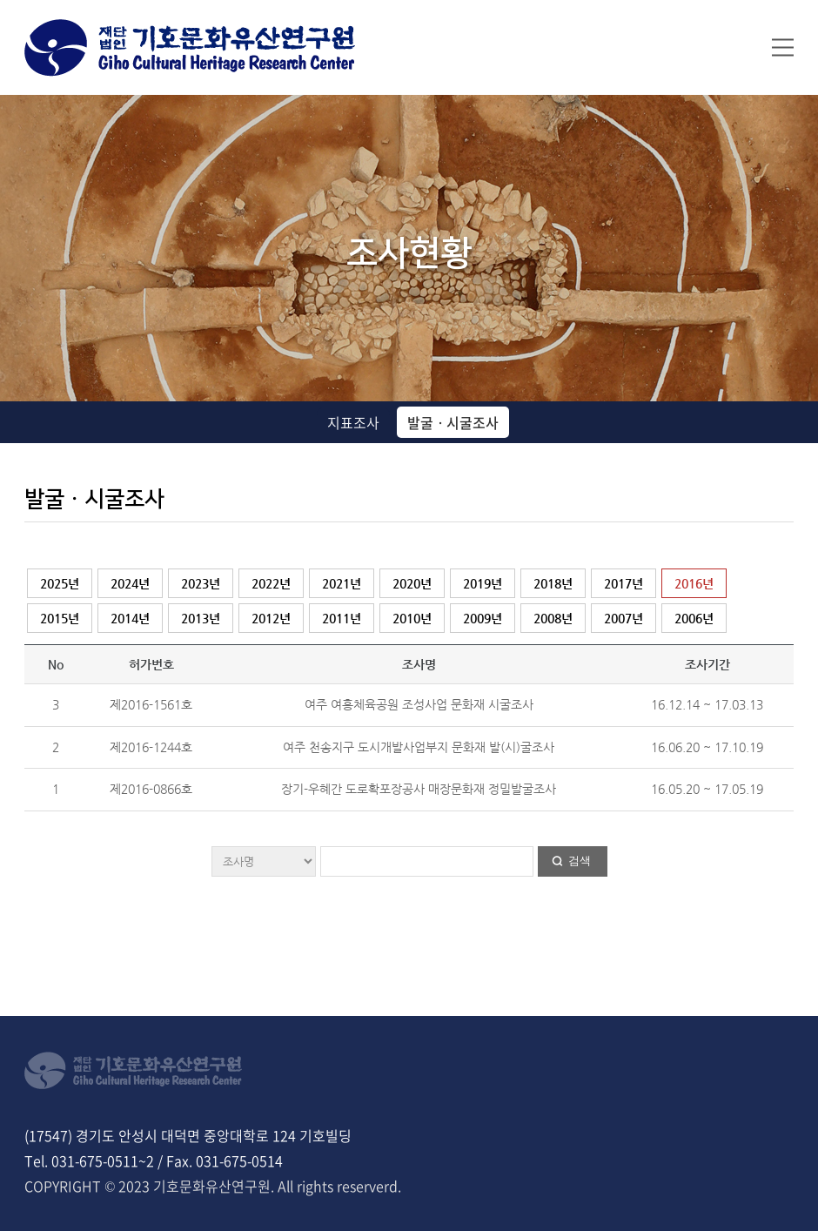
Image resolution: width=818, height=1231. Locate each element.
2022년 (271, 583)
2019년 (482, 583)
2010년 (412, 618)
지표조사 (353, 422)
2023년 (200, 583)
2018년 (553, 583)
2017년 (623, 583)
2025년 (59, 583)
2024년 (130, 583)
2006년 (694, 618)
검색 (579, 860)
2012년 (271, 618)
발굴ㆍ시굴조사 (453, 422)
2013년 (200, 618)
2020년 (412, 583)
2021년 (341, 583)
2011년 (341, 618)
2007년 (623, 618)
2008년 (553, 618)
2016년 (694, 583)
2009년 (482, 618)
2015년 (59, 618)
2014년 (130, 618)
